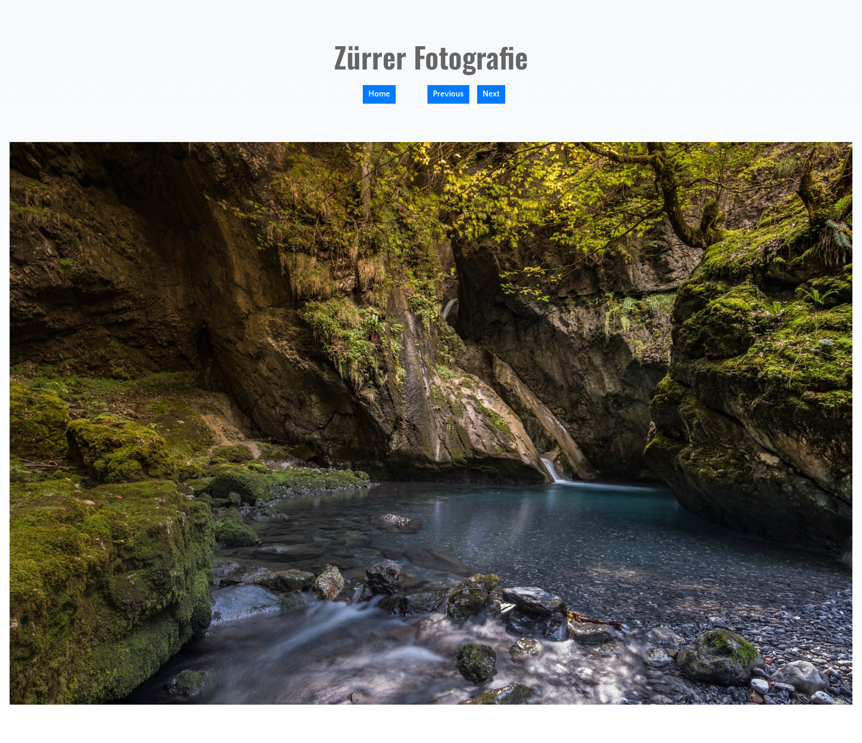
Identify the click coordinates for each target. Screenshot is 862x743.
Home (379, 94)
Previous (448, 94)
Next (491, 94)
